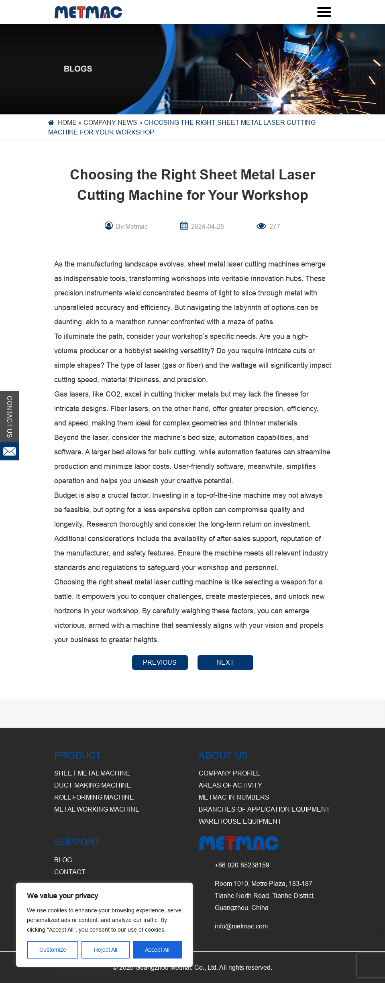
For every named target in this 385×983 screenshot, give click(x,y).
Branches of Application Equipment (264, 809)
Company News (110, 122)
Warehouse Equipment (240, 821)
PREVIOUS (160, 662)
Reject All (105, 949)
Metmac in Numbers (234, 797)
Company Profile (230, 773)
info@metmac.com (241, 926)
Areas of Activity (230, 785)
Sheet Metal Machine (92, 773)
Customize (52, 949)
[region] (104, 925)
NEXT (225, 662)
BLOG (63, 859)
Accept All (157, 949)
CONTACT (70, 871)
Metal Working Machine (97, 809)
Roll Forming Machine (94, 797)
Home (67, 122)
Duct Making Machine (92, 785)
